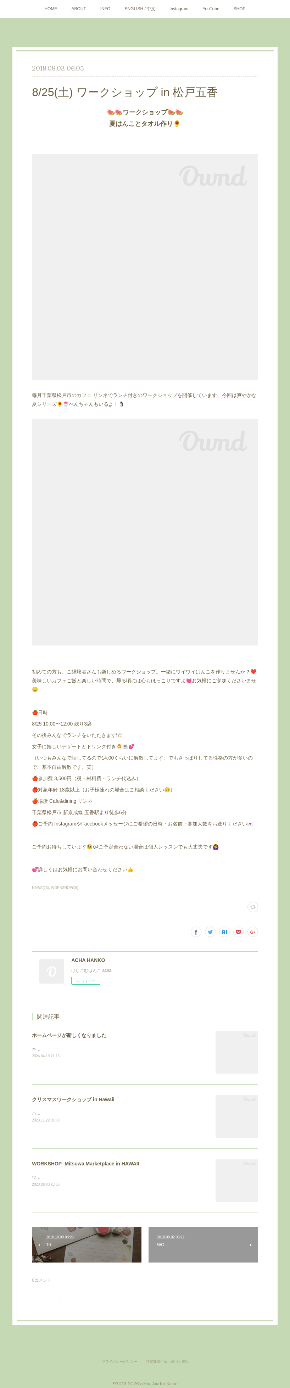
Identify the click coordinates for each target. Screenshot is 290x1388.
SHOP (240, 8)
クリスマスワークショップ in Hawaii (73, 1099)
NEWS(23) (40, 888)
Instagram (178, 8)
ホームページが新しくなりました (69, 1035)
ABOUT (78, 8)
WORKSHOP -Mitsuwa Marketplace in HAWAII (85, 1163)
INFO (105, 8)
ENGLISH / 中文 (139, 8)
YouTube (210, 8)
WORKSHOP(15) (64, 888)
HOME (50, 8)
